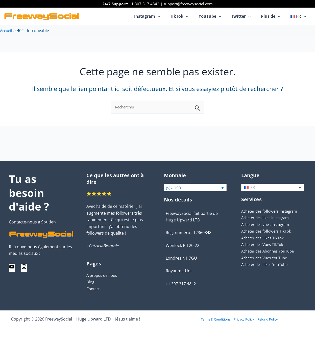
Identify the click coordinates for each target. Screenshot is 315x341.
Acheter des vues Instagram (267, 225)
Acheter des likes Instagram (267, 218)
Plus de (273, 16)
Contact (93, 288)
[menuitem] (299, 16)
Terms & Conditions (215, 319)
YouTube (217, 16)
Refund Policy (267, 319)
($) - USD (174, 188)
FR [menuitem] (252, 188)
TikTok (188, 16)
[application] (168, 16)
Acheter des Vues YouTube (266, 258)
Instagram (158, 16)
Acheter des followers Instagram (272, 211)
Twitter (246, 16)
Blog (90, 282)
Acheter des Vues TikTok (264, 244)
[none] (272, 187)
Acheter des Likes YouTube (266, 264)
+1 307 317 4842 (144, 3)
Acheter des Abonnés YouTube (270, 251)
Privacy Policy (244, 319)
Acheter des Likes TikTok (264, 238)
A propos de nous (103, 275)
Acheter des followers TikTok (268, 231)
